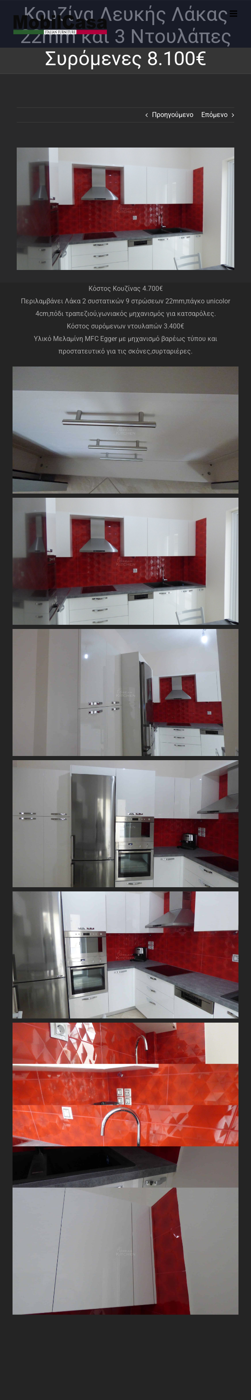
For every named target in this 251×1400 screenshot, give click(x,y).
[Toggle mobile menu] (234, 13)
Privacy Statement (162, 1293)
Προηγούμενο (172, 115)
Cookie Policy (94, 1293)
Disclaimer (125, 1293)
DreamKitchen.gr (168, 1183)
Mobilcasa (139, 1302)
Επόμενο (214, 115)
